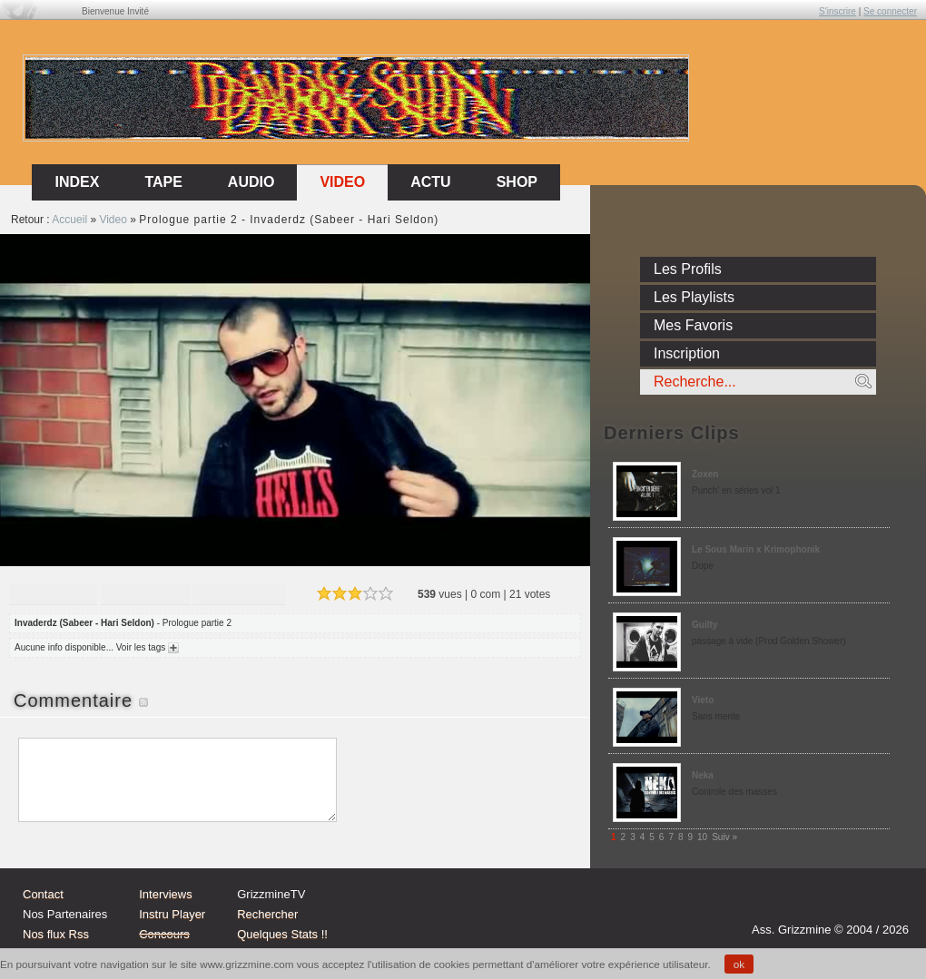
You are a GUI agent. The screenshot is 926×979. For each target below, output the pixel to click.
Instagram (820, 903)
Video (342, 182)
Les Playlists (694, 297)
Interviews (165, 894)
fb (889, 903)
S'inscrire (837, 11)
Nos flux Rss (56, 934)
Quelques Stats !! (282, 934)
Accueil (69, 219)
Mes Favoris (693, 325)
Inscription (687, 353)
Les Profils (688, 269)
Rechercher (267, 914)
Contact (43, 894)
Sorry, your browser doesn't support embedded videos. (295, 400)
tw (855, 903)
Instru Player (172, 914)
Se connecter (890, 11)
